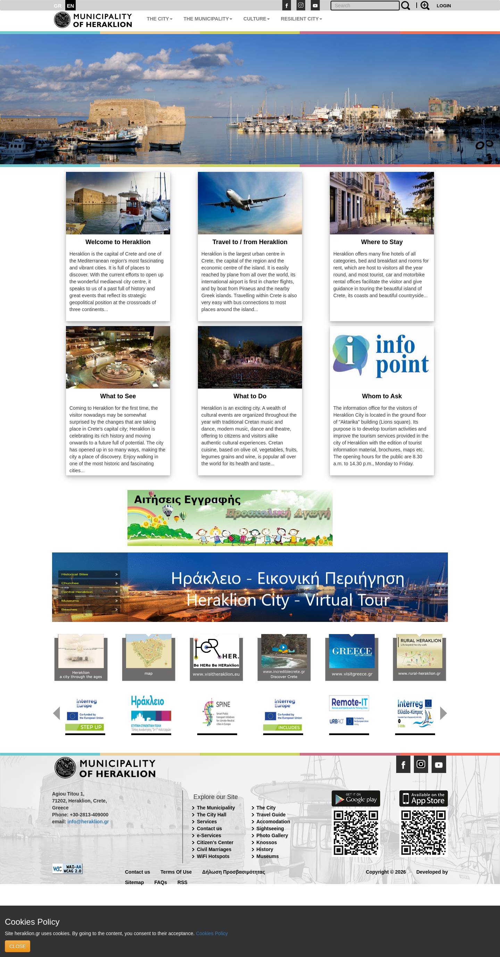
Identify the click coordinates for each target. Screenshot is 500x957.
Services (207, 821)
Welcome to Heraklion (118, 242)
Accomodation (273, 821)
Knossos (267, 842)
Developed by (432, 871)
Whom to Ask (382, 396)
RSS (182, 882)
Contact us (209, 828)
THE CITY (160, 19)
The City (266, 807)
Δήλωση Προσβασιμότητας (233, 871)
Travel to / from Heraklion (250, 242)
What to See (118, 396)
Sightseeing (270, 828)
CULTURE (256, 19)
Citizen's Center (215, 842)
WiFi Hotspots (213, 856)
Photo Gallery (272, 835)
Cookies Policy (212, 933)
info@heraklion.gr (88, 821)
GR (58, 6)
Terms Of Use (176, 871)
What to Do (250, 396)
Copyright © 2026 (386, 871)
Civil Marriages (214, 849)
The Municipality (216, 807)
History (265, 849)
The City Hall (211, 814)
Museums (268, 856)
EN (70, 6)
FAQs (160, 882)
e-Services (209, 835)
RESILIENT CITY (301, 19)
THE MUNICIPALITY (208, 19)
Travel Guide (271, 814)
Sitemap (134, 882)
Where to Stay (382, 242)
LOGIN (444, 5)
